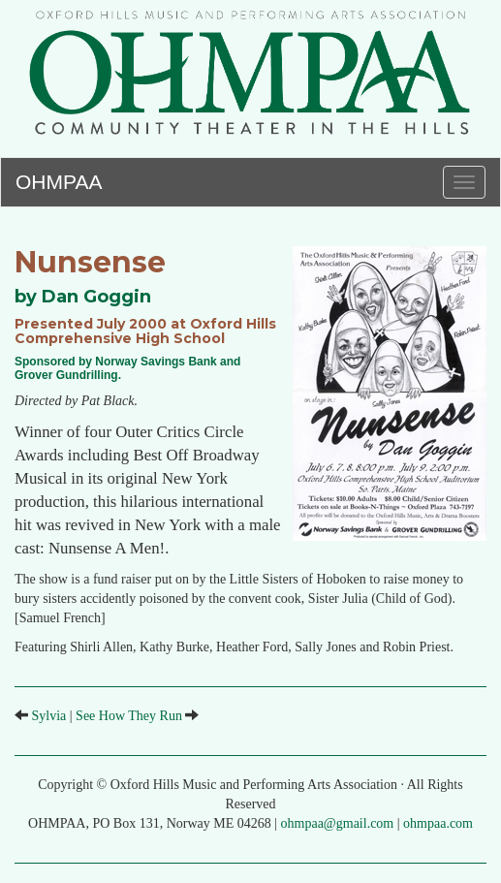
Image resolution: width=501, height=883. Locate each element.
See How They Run (129, 716)
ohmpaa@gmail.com (337, 823)
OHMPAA (59, 179)
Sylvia (49, 716)
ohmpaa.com (438, 823)
